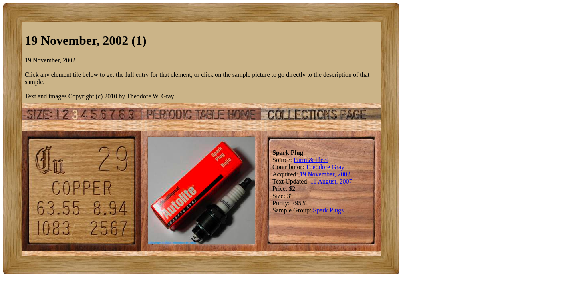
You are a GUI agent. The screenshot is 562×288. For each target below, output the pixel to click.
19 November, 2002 (325, 174)
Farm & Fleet (311, 159)
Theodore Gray (325, 167)
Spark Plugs (328, 210)
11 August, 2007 (331, 181)
